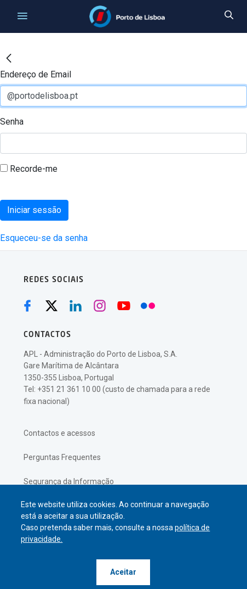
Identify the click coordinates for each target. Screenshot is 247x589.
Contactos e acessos (59, 433)
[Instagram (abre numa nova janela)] (100, 306)
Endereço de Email (35, 74)
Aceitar (123, 572)
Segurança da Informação (69, 481)
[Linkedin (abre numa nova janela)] (76, 306)
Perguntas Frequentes (62, 457)
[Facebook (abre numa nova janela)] (27, 306)
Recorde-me (29, 169)
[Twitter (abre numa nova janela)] (51, 306)
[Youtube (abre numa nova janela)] (124, 306)
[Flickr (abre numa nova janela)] (148, 306)
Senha (12, 121)
